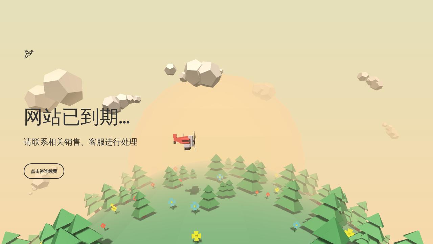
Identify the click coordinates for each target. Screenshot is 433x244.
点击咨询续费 (44, 171)
